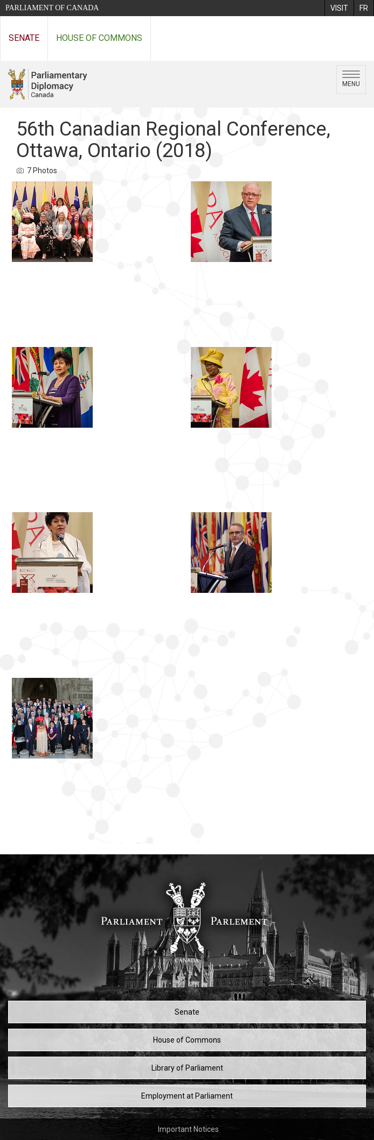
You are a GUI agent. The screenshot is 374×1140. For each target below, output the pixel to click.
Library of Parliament (187, 1068)
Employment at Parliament (187, 1096)
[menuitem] (339, 8)
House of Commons (99, 38)
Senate (24, 38)
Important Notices (188, 1129)
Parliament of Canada (52, 8)
